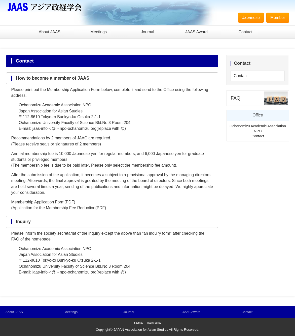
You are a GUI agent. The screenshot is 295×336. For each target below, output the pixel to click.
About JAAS (49, 32)
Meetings (98, 32)
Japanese (251, 17)
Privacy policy (153, 322)
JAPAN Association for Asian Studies (141, 329)
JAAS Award (196, 32)
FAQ (235, 98)
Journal (147, 32)
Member (277, 17)
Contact (245, 32)
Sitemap (138, 322)
